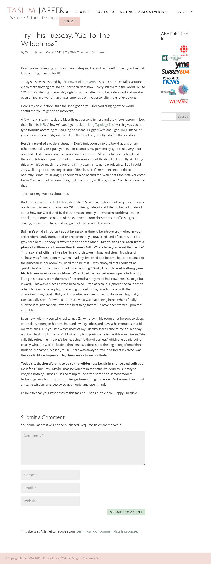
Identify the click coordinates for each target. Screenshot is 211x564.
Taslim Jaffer (33, 52)
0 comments (100, 52)
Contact (69, 21)
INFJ (42, 124)
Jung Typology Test (101, 124)
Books (80, 12)
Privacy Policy (51, 558)
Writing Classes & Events (142, 12)
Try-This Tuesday (77, 52)
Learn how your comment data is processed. (107, 531)
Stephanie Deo (91, 558)
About (64, 12)
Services (181, 12)
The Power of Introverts (79, 82)
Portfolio (105, 12)
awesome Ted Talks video (56, 202)
